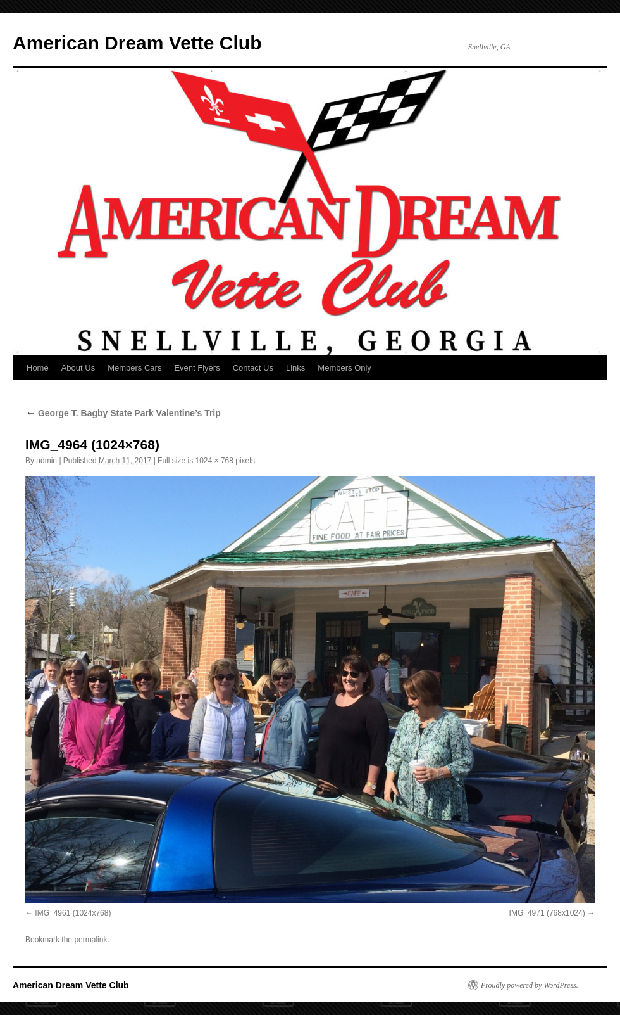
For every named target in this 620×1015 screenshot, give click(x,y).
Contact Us (253, 368)
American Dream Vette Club (137, 42)
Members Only (344, 368)
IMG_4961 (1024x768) (73, 913)
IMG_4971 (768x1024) (547, 913)
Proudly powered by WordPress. (529, 985)
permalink (90, 939)
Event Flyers (197, 368)
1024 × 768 (214, 460)
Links (295, 368)
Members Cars (134, 368)
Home (38, 368)
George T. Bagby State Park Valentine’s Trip (123, 413)
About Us (78, 368)
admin (46, 460)
